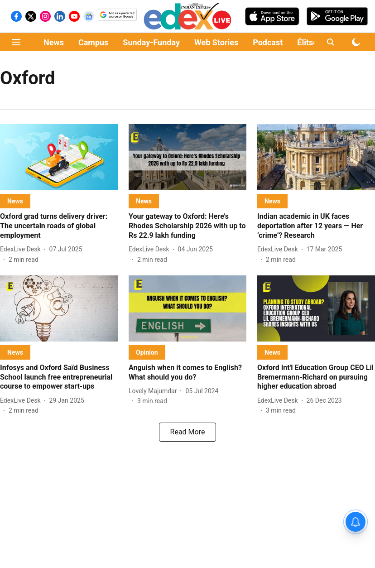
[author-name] (22, 249)
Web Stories (216, 42)
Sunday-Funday (151, 42)
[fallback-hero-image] (59, 157)
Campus (93, 42)
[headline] (59, 226)
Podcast (268, 42)
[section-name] (15, 201)
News (53, 42)
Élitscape (314, 42)
